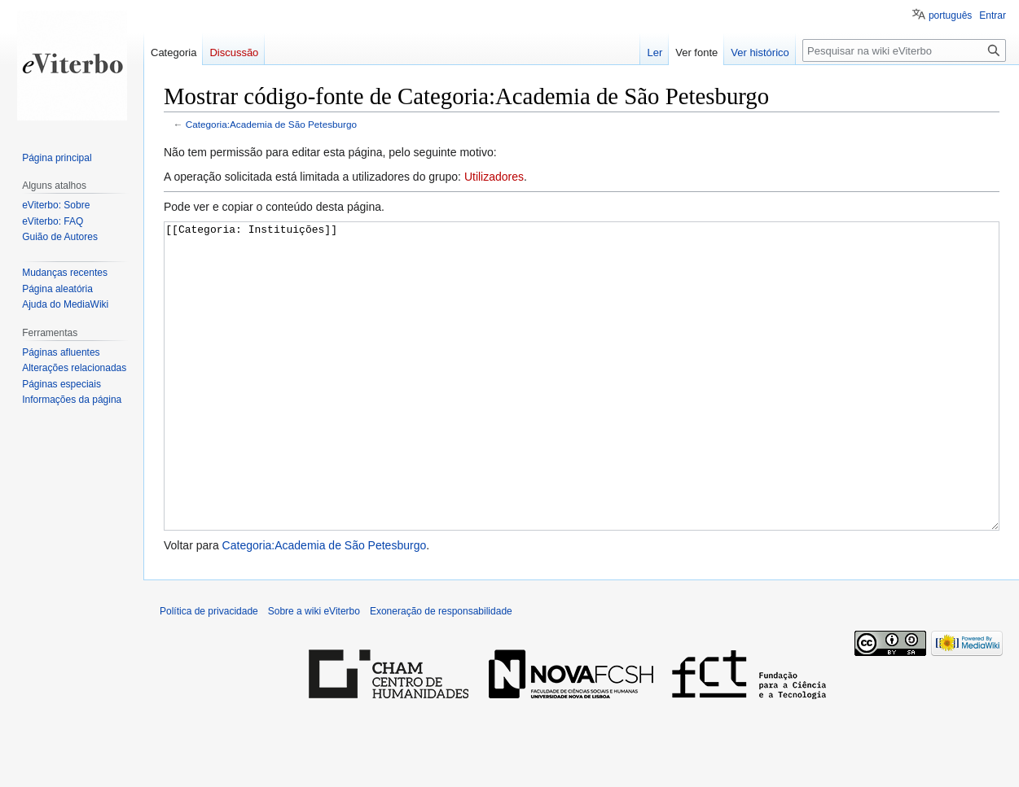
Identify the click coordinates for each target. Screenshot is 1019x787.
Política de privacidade (209, 672)
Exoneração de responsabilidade (441, 672)
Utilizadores (494, 176)
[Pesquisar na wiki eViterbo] (904, 50)
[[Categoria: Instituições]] (581, 406)
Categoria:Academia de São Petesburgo (271, 124)
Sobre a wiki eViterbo (314, 672)
